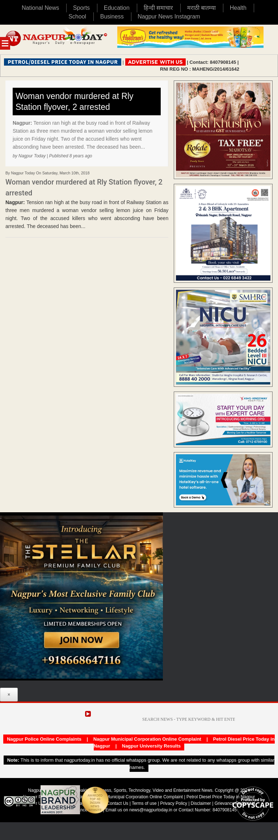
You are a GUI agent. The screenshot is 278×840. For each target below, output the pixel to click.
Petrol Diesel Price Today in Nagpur (220, 796)
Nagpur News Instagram (169, 16)
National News (40, 8)
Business (112, 16)
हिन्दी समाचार (158, 8)
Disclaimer (201, 803)
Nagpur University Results (151, 746)
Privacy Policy (173, 803)
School (77, 16)
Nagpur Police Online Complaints (44, 739)
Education (117, 8)
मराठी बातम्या (201, 8)
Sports (81, 8)
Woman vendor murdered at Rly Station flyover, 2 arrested (75, 101)
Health (238, 8)
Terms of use (144, 803)
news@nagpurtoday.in (150, 809)
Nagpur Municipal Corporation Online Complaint (147, 739)
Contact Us (117, 803)
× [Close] (9, 694)
